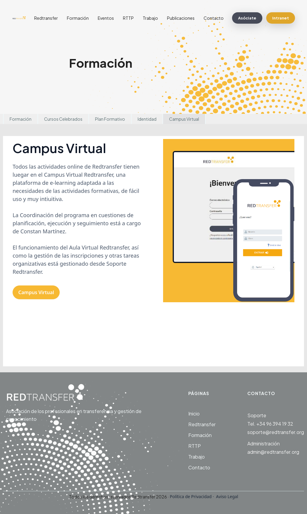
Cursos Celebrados (63, 119)
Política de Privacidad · (192, 496)
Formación (78, 18)
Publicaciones (181, 18)
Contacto (214, 18)
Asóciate (247, 18)
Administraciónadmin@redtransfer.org (273, 447)
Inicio (194, 413)
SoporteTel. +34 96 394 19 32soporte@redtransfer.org (275, 423)
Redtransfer (46, 18)
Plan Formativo (110, 119)
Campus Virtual (184, 119)
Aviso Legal (226, 496)
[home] (21, 18)
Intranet (280, 18)
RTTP (128, 18)
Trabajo (150, 18)
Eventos (106, 18)
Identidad (147, 119)
